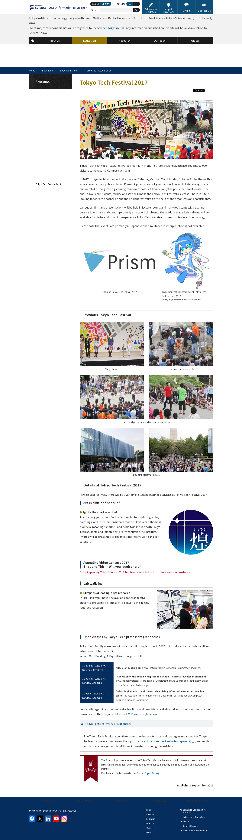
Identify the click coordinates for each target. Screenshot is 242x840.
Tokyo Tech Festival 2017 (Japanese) (108, 724)
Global (149, 832)
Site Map (122, 800)
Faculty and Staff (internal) (195, 830)
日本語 (95, 3)
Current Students (190, 826)
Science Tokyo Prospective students (194, 811)
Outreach (150, 827)
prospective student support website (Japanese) (160, 741)
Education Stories (69, 70)
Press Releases (159, 800)
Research (150, 823)
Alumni (186, 821)
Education (47, 70)
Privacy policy (85, 800)
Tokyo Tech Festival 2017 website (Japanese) (130, 714)
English (105, 3)
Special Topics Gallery (148, 773)
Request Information (196, 800)
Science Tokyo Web (109, 28)
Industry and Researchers (194, 816)
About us (48, 800)
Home (32, 70)
